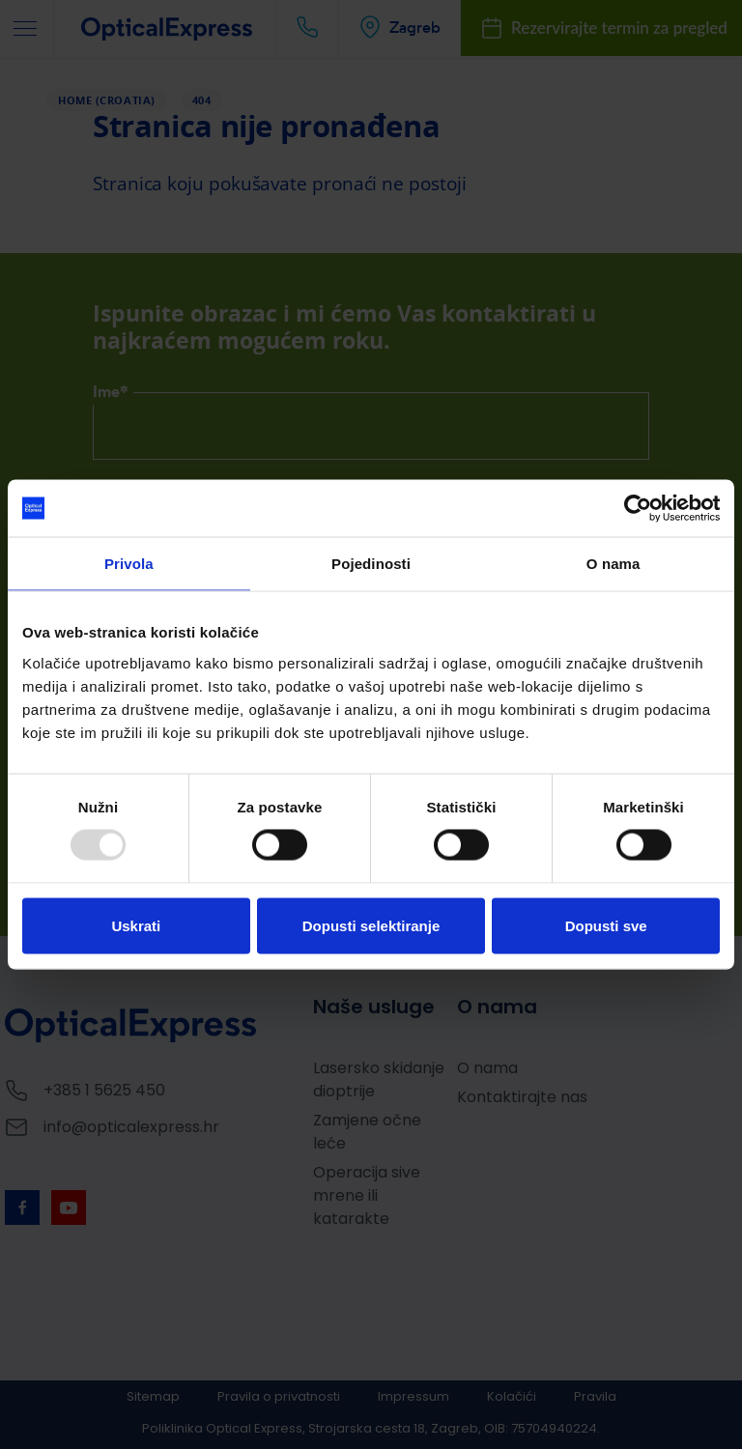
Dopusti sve (606, 926)
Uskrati (135, 926)
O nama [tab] (613, 563)
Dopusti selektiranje (371, 926)
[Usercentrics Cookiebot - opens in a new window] (635, 508)
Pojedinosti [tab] (371, 563)
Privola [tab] (129, 563)
